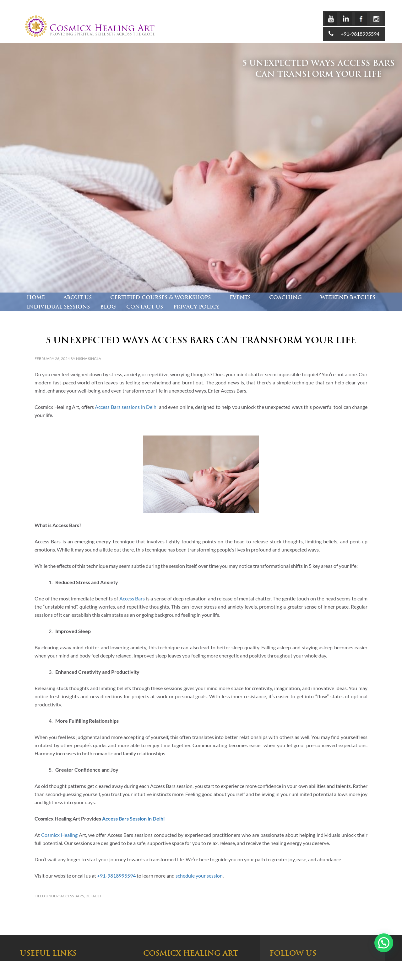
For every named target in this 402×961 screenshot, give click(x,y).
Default (93, 896)
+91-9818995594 (360, 34)
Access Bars (72, 896)
